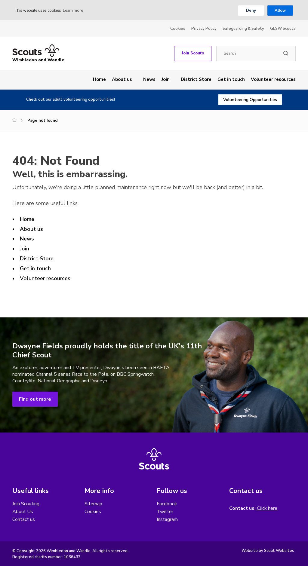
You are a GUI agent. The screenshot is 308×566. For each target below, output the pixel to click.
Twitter (165, 511)
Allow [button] (280, 10)
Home (99, 79)
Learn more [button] (73, 10)
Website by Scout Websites (268, 550)
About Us (22, 511)
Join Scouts (193, 53)
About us (122, 79)
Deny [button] (251, 10)
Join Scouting (25, 503)
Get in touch (231, 79)
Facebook (167, 503)
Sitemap (93, 503)
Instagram (167, 519)
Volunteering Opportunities (250, 99)
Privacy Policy (204, 28)
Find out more (35, 399)
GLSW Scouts (283, 28)
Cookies (177, 28)
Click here (267, 508)
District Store (196, 79)
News (149, 79)
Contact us (23, 519)
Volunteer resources (273, 79)
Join (166, 79)
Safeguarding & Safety (243, 28)
